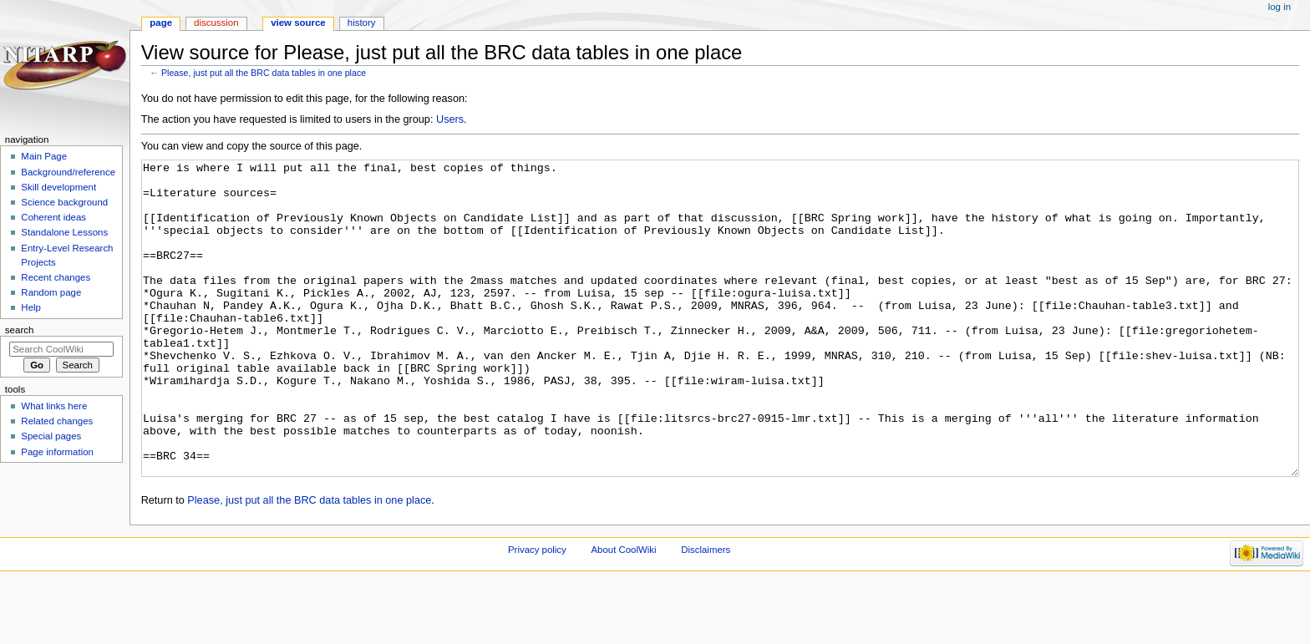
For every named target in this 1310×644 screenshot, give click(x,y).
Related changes (57, 421)
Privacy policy (537, 612)
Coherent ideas (53, 217)
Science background (64, 202)
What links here (54, 406)
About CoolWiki (623, 612)
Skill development (58, 187)
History (362, 23)
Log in (1279, 7)
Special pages (51, 436)
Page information (57, 452)
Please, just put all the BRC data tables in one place (263, 73)
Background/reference (68, 172)
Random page (51, 292)
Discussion (216, 23)
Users (450, 119)
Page (161, 23)
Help (31, 307)
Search (19, 330)
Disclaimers (705, 612)
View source (298, 23)
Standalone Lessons (64, 232)
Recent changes (55, 277)
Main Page (44, 156)
